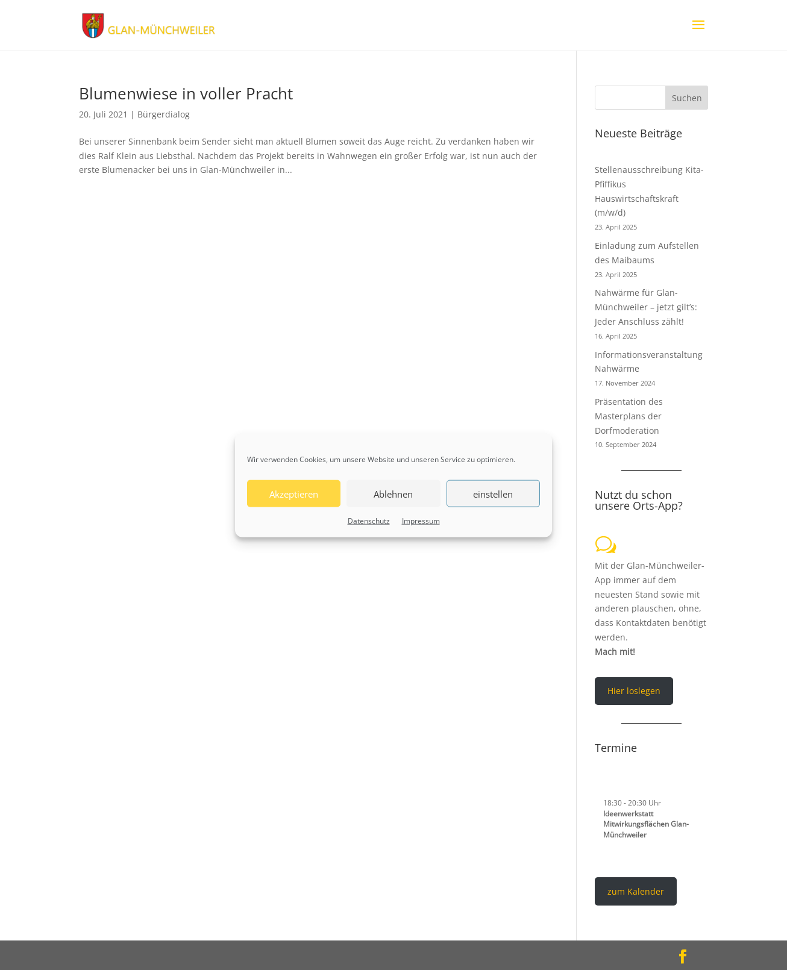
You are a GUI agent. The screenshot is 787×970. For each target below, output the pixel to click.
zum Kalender (635, 891)
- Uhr (632, 802)
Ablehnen (393, 493)
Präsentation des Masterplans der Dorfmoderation (629, 416)
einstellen (493, 493)
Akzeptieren (293, 493)
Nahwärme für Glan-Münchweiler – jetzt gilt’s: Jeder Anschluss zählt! (646, 307)
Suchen (687, 98)
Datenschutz (369, 521)
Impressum (421, 521)
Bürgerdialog (163, 114)
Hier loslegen (633, 690)
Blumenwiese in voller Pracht (186, 93)
